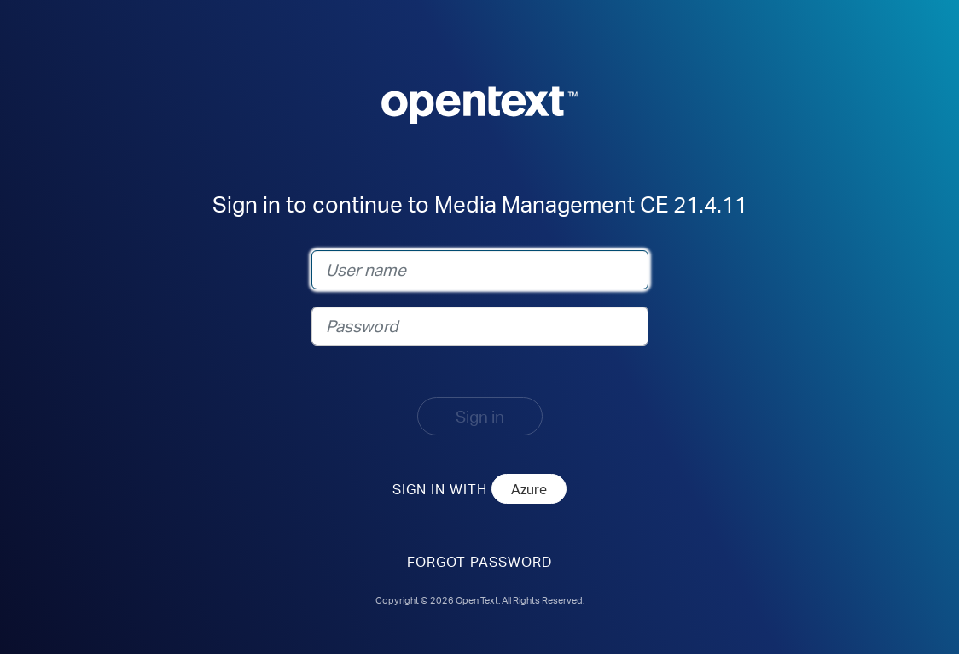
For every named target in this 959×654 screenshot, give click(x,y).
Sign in (480, 416)
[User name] (479, 269)
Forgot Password (479, 561)
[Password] (479, 326)
